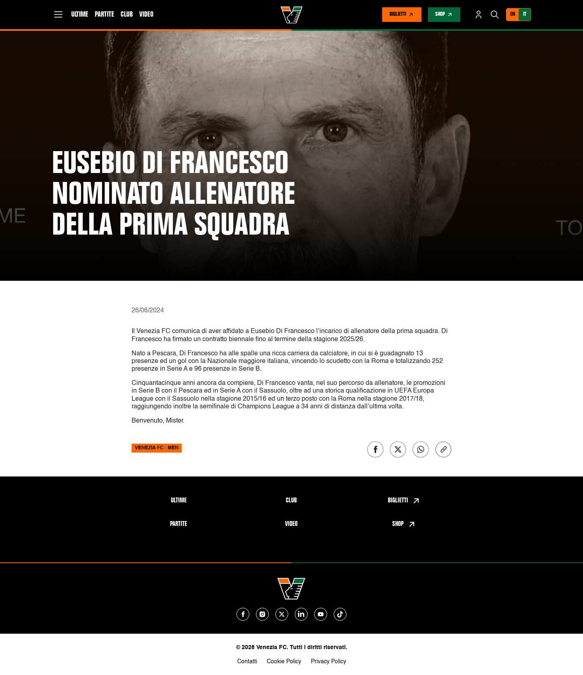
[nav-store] (444, 14)
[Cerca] (495, 14)
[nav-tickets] (401, 14)
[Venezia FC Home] (292, 14)
